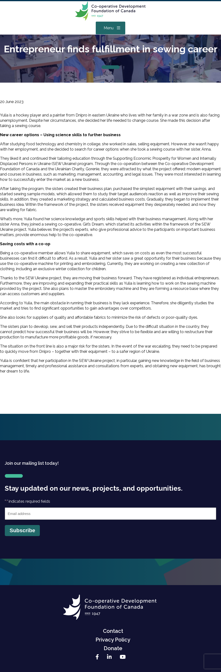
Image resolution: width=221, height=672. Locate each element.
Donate (113, 648)
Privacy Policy (113, 639)
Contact (113, 631)
